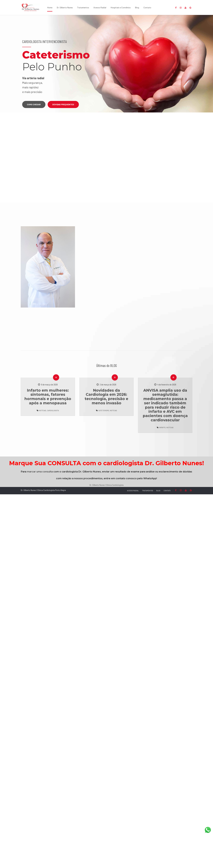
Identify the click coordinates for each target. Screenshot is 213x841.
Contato (147, 7)
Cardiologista (53, 410)
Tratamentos (83, 7)
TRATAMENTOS (147, 491)
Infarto (162, 427)
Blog (137, 7)
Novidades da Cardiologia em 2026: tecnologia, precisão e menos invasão (106, 396)
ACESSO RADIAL (133, 491)
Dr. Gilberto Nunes (65, 7)
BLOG (158, 491)
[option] (106, 63)
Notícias (42, 410)
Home (49, 7)
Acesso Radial (99, 7)
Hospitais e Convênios (121, 7)
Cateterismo (103, 410)
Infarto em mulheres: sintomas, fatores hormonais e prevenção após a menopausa (47, 396)
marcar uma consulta (40, 471)
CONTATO (167, 491)
